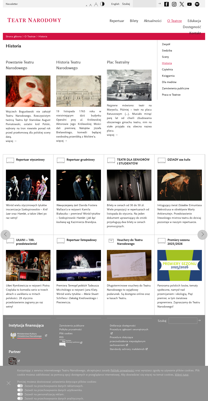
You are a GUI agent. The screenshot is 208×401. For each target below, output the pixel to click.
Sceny (165, 57)
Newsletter (12, 4)
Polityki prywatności (122, 370)
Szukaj (126, 4)
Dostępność (192, 27)
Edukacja (194, 21)
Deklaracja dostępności (123, 326)
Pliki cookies (65, 333)
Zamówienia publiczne (175, 88)
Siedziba (167, 50)
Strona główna (14, 36)
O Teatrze (174, 21)
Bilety (134, 21)
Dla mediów (169, 82)
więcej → (11, 141)
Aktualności (153, 21)
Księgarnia (168, 76)
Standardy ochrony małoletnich (127, 349)
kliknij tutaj (181, 374)
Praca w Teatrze (171, 95)
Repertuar (117, 21)
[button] (6, 235)
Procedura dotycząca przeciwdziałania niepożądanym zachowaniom (127, 341)
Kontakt (195, 33)
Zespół (166, 44)
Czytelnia (167, 69)
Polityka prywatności (70, 329)
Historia (42, 36)
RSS (61, 337)
